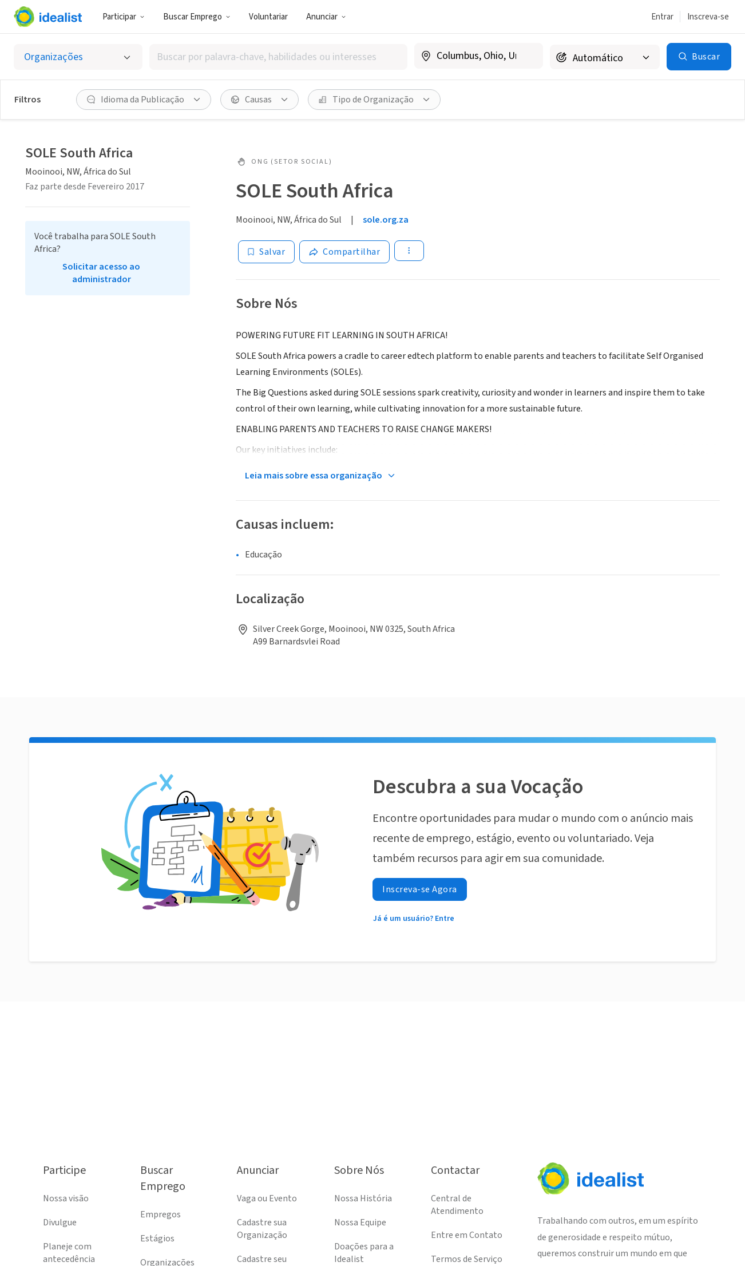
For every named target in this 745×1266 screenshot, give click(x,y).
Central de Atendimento (457, 1204)
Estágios (157, 1238)
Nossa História (363, 1198)
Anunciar (326, 17)
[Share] (344, 251)
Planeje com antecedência (69, 1252)
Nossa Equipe (360, 1222)
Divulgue (60, 1222)
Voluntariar (268, 17)
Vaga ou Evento (267, 1198)
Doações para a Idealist (364, 1252)
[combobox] (278, 57)
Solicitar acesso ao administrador (101, 273)
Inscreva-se (708, 17)
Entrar (662, 17)
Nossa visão (66, 1198)
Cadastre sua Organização (262, 1228)
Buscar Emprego (197, 17)
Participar (123, 17)
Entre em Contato (466, 1235)
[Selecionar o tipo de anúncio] (78, 57)
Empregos (160, 1214)
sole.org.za (386, 219)
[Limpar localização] (527, 56)
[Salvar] (266, 251)
